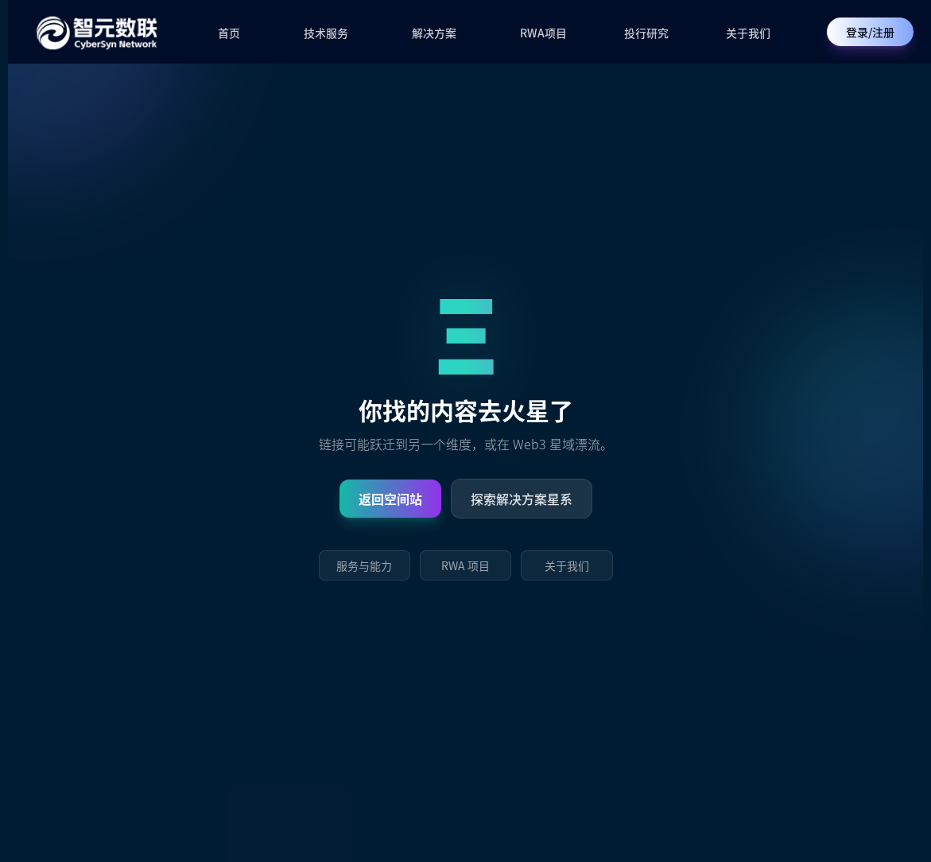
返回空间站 (390, 498)
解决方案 (434, 33)
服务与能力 (364, 565)
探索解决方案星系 (521, 498)
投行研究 (646, 33)
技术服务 (326, 33)
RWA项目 (543, 33)
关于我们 (748, 33)
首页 (229, 33)
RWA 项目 (465, 565)
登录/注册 (870, 32)
